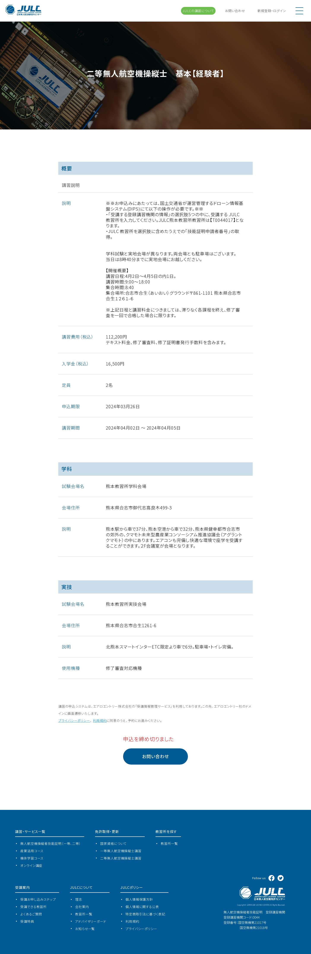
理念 (78, 899)
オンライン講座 (31, 865)
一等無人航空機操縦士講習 (120, 851)
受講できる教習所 (33, 906)
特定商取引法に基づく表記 (145, 914)
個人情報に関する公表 (142, 906)
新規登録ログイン (271, 10)
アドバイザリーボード (90, 921)
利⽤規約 (100, 720)
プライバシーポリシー (74, 720)
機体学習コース (31, 858)
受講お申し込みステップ (38, 899)
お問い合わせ (235, 10)
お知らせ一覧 (85, 928)
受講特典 (27, 921)
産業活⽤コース (31, 851)
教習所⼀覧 (169, 843)
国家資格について (113, 843)
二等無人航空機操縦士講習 (120, 858)
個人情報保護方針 (139, 899)
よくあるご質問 (31, 914)
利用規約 (132, 921)
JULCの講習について (198, 10)
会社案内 (82, 906)
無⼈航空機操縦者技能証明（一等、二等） (50, 843)
